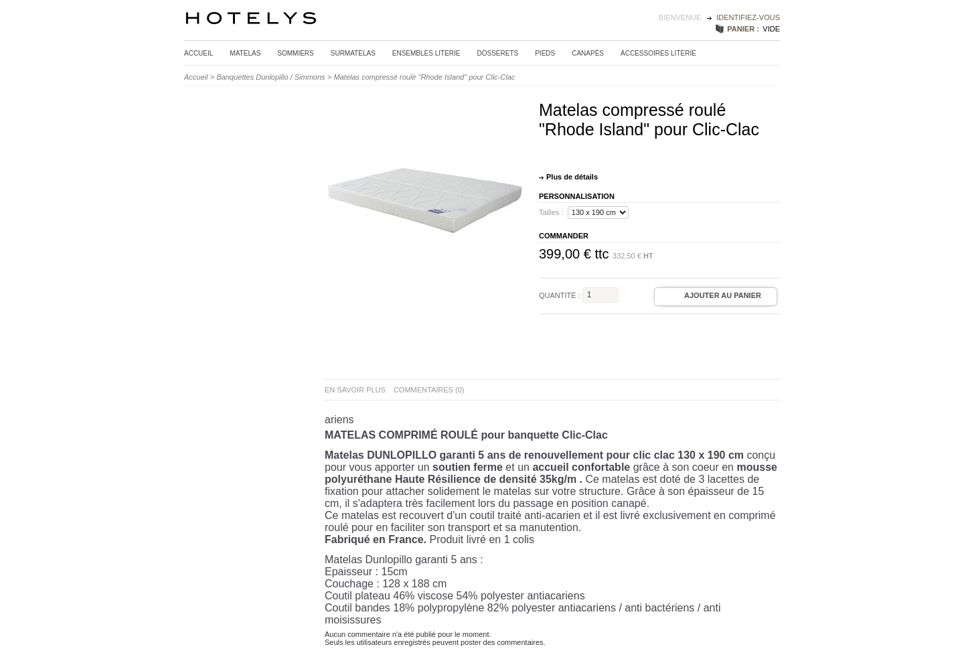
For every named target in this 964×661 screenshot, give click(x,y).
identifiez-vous (748, 17)
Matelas (245, 53)
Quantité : (559, 295)
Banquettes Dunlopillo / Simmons (271, 77)
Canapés (588, 53)
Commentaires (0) (429, 390)
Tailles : (551, 212)
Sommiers (295, 53)
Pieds (545, 53)
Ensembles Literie (426, 53)
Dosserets (498, 53)
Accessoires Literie (658, 53)
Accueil (198, 53)
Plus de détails (572, 177)
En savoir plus (355, 390)
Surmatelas (353, 53)
